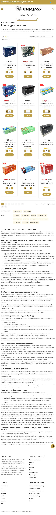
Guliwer (3, 498)
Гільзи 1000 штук (17, 211)
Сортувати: (32, 36)
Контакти (31, 498)
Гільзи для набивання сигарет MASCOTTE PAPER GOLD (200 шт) (28, 143)
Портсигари (32, 474)
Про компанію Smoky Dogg (36, 486)
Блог (30, 501)
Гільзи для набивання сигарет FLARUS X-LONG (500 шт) (9, 183)
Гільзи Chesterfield (43, 219)
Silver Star (3, 491)
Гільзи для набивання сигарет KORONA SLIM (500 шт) (28, 104)
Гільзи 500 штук (27, 211)
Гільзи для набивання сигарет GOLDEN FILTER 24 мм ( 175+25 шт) (46, 104)
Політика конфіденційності (36, 491)
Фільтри (31, 462)
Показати (4, 39)
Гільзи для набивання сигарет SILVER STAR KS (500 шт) (9, 65)
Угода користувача (34, 493)
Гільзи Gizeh (25, 222)
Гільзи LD (33, 215)
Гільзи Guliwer (17, 222)
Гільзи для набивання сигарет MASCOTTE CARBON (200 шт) (9, 143)
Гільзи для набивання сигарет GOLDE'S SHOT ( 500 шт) (28, 65)
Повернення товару (34, 496)
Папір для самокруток (35, 460)
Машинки (31, 467)
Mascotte (3, 501)
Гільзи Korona (34, 219)
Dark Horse (4, 486)
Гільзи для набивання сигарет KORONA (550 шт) (47, 143)
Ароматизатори (33, 472)
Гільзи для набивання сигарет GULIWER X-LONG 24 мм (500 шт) (9, 104)
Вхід (21, 15)
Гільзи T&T (26, 219)
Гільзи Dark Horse (34, 222)
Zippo (30, 469)
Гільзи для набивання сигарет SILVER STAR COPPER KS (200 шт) (47, 65)
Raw (2, 503)
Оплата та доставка (34, 488)
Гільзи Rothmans (25, 215)
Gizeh (2, 496)
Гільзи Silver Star (17, 219)
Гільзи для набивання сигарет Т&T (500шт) (47, 182)
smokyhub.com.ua (25, 3)
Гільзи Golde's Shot (42, 215)
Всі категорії (32, 477)
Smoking (3, 493)
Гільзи (30, 464)
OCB (2, 488)
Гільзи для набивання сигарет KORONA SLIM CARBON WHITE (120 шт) (28, 183)
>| (5, 206)
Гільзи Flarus (17, 215)
